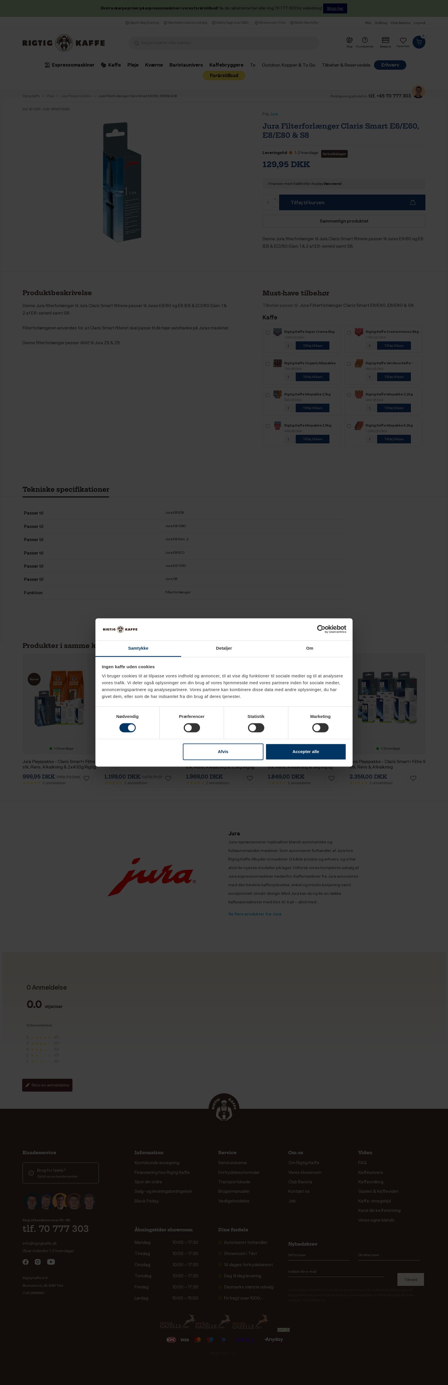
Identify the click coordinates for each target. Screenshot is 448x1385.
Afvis (223, 751)
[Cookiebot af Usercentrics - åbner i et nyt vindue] (321, 629)
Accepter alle (306, 751)
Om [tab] (309, 648)
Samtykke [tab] (138, 648)
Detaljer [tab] (224, 648)
